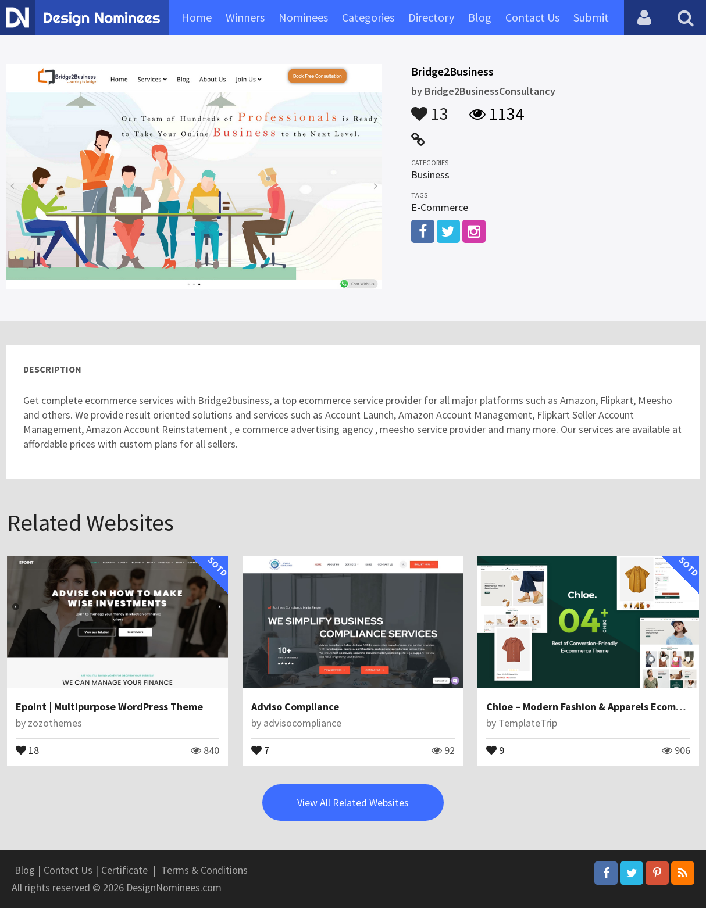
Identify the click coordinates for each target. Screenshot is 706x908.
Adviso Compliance (295, 706)
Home (196, 17)
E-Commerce (439, 207)
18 (27, 749)
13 (429, 108)
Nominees (303, 17)
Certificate (124, 870)
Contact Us (532, 17)
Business (430, 174)
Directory (431, 17)
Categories (368, 17)
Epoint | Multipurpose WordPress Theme (109, 706)
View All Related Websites (353, 802)
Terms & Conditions (204, 870)
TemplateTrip (527, 723)
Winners (245, 17)
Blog (479, 17)
